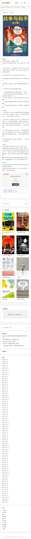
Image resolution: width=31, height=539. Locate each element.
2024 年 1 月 (5, 418)
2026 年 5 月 (5, 359)
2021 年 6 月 (5, 483)
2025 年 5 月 (5, 384)
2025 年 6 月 (5, 382)
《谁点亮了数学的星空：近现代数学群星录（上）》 (14, 345)
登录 (20, 314)
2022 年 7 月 (5, 456)
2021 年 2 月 (5, 491)
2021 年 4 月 (5, 487)
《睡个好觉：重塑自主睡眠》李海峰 (10, 343)
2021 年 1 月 (5, 493)
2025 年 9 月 (5, 376)
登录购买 (15, 184)
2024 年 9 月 (5, 401)
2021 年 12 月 (5, 470)
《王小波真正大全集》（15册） (8, 233)
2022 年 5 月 (5, 460)
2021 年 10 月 (5, 474)
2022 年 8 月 (5, 454)
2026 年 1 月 (5, 368)
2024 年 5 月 (5, 410)
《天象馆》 (19, 277)
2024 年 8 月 (5, 403)
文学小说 (11, 7)
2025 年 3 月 (5, 389)
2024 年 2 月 (5, 416)
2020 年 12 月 (5, 495)
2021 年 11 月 (5, 472)
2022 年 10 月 (5, 449)
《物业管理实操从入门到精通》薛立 (10, 339)
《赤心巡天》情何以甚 (7, 255)
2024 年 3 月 (5, 414)
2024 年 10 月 (5, 399)
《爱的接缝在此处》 (6, 277)
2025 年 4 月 (5, 386)
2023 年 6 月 (5, 433)
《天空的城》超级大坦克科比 (9, 341)
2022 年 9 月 (5, 451)
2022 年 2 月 (5, 466)
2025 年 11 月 (5, 372)
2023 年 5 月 (5, 435)
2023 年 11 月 (5, 422)
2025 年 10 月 (5, 374)
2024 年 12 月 (5, 395)
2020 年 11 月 (5, 497)
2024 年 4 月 (5, 412)
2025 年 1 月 (5, 393)
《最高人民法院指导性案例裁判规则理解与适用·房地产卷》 (14, 336)
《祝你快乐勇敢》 (6, 203)
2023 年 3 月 (5, 439)
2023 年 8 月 (5, 428)
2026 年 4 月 (5, 361)
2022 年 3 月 (5, 464)
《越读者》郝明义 (20, 299)
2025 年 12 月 (5, 370)
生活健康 (4, 524)
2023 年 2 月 (5, 441)
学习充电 (4, 520)
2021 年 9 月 (5, 477)
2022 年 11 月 (5, 447)
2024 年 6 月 (5, 407)
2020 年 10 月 (5, 500)
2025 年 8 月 (5, 378)
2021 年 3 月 (5, 489)
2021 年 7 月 (5, 481)
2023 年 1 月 (5, 443)
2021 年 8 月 (5, 479)
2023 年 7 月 (5, 430)
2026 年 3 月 (5, 363)
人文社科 (4, 510)
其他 (3, 514)
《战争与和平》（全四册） (13, 191)
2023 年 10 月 (5, 424)
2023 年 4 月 (5, 437)
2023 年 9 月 (5, 426)
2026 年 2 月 (5, 366)
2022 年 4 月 (5, 462)
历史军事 (4, 516)
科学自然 (4, 526)
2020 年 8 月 (5, 502)
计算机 (3, 529)
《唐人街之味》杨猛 (21, 232)
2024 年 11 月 (5, 397)
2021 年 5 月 (5, 485)
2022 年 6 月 (5, 458)
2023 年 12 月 (5, 420)
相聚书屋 (7, 7)
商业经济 (4, 518)
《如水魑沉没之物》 (21, 255)
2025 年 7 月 (5, 380)
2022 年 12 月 (5, 445)
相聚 (3, 10)
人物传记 (4, 512)
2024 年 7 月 (5, 405)
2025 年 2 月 (5, 391)
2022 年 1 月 (5, 468)
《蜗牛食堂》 (5, 299)
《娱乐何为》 (26, 203)
